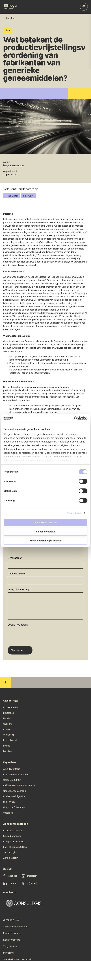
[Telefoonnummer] (45, 580)
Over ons (8, 723)
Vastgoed (8, 812)
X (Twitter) (29, 883)
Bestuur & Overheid (13, 830)
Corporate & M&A (12, 780)
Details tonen (74, 513)
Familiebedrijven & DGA (15, 847)
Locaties (7, 751)
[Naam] (45, 549)
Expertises (8, 712)
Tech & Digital (11, 196)
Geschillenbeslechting (14, 791)
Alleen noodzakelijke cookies (45, 540)
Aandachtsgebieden (15, 823)
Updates (7, 718)
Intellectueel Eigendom (14, 796)
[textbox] (45, 562)
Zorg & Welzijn (10, 857)
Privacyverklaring (11, 933)
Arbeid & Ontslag (11, 769)
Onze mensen (10, 707)
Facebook (10, 876)
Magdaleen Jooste (13, 165)
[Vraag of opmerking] (45, 606)
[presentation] (31, 634)
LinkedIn (10, 883)
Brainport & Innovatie (13, 841)
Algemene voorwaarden (15, 926)
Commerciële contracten (15, 774)
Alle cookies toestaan (45, 522)
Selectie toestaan (45, 531)
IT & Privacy (28, 196)
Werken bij (8, 734)
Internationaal (10, 740)
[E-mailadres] (45, 565)
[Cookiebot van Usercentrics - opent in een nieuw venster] (73, 418)
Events (6, 745)
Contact (7, 729)
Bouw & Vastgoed (12, 836)
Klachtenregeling (11, 939)
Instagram (29, 876)
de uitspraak (75, 261)
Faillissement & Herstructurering (19, 785)
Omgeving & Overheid (14, 807)
